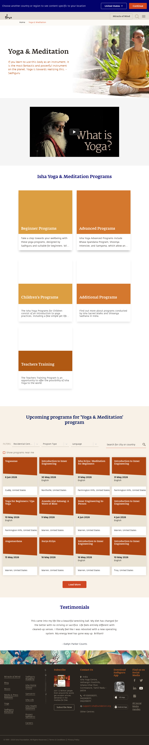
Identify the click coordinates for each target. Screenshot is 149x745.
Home (22, 22)
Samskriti (30, 694)
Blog (6, 683)
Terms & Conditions (57, 739)
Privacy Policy (73, 739)
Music (7, 689)
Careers (29, 723)
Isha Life (29, 700)
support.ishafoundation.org (97, 706)
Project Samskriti (30, 716)
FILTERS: (7, 444)
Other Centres (87, 712)
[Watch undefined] (74, 132)
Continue (138, 5)
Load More (74, 584)
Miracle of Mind (12, 677)
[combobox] (43, 444)
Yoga (6, 703)
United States (114, 5)
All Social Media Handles (136, 706)
